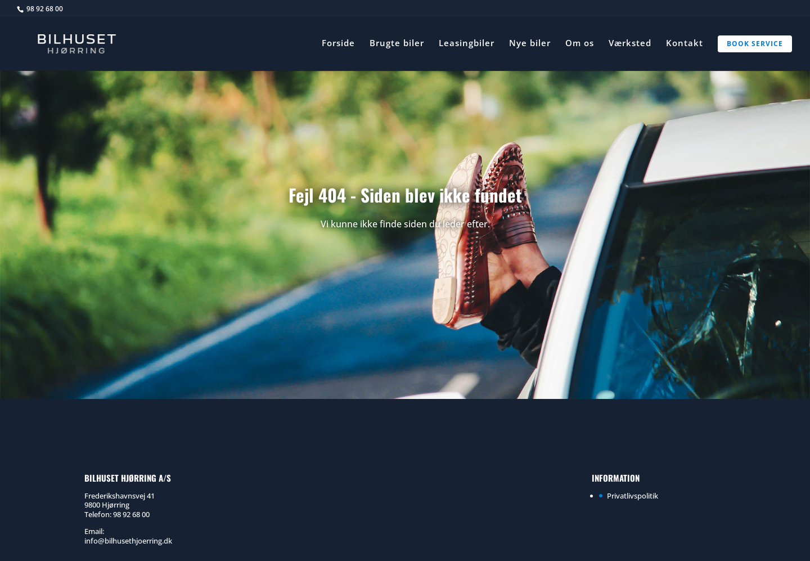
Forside (338, 43)
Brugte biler (397, 43)
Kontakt (684, 43)
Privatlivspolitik (632, 496)
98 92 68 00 (44, 9)
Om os (579, 43)
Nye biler (530, 43)
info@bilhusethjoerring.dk (128, 541)
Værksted (630, 43)
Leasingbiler (466, 43)
